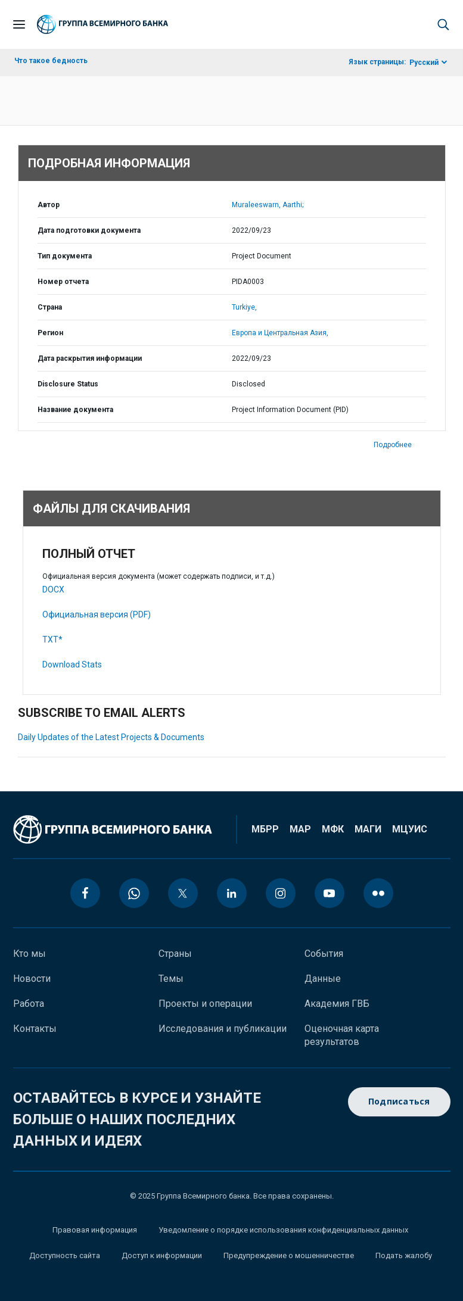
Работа (28, 1003)
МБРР (265, 829)
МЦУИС (409, 829)
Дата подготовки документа (89, 230)
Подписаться (399, 1101)
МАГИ (368, 829)
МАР (300, 829)
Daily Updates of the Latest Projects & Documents (111, 737)
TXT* (52, 639)
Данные (322, 978)
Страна (50, 307)
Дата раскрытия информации (90, 358)
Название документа (75, 409)
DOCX (53, 589)
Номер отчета (63, 281)
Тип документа (65, 256)
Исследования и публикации (223, 1028)
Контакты (35, 1028)
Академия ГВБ (336, 1003)
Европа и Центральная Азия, (280, 333)
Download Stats (72, 664)
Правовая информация (94, 1229)
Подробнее (393, 445)
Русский (424, 62)
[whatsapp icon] (134, 893)
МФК (333, 829)
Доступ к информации (162, 1255)
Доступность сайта (64, 1255)
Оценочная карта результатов (341, 1035)
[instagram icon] (281, 893)
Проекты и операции (205, 1003)
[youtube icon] (329, 893)
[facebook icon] (85, 893)
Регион (50, 333)
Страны (175, 953)
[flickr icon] (378, 893)
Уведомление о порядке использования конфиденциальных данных (283, 1229)
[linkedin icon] (232, 893)
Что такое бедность (51, 61)
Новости (32, 978)
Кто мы (29, 953)
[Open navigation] (19, 24)
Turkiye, (244, 307)
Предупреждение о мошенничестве (288, 1255)
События (323, 953)
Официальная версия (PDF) (96, 614)
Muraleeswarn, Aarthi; (267, 205)
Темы (171, 978)
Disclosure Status (68, 384)
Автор (49, 205)
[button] (443, 24)
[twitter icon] (183, 893)
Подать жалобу (403, 1255)
